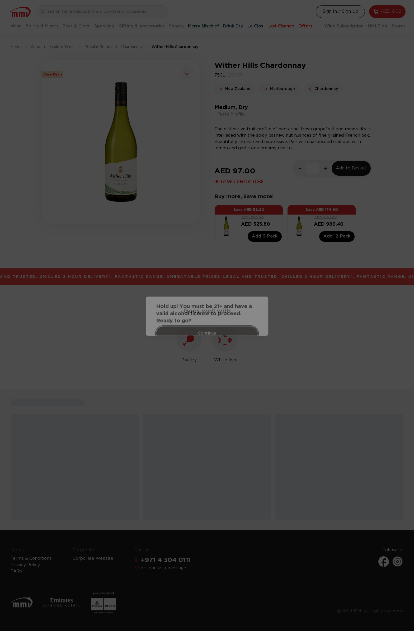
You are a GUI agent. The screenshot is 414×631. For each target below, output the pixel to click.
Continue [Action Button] (207, 328)
